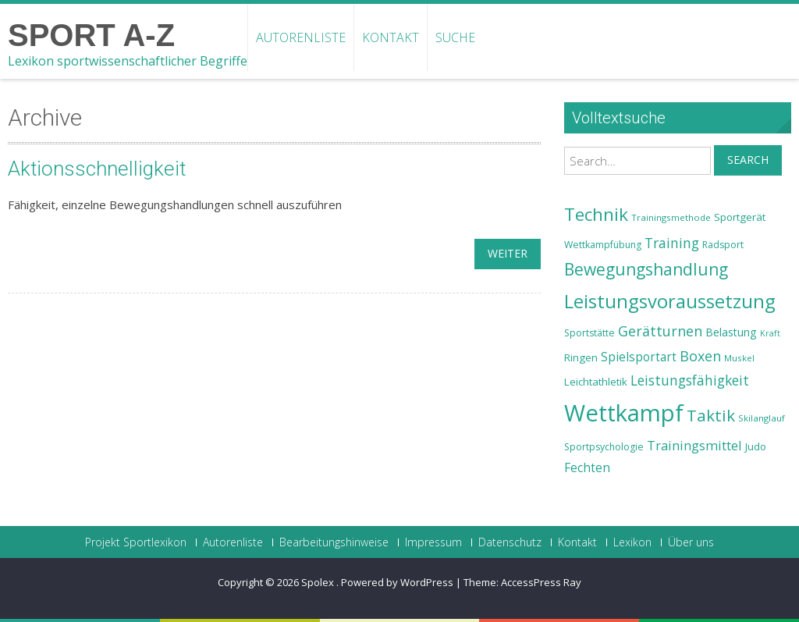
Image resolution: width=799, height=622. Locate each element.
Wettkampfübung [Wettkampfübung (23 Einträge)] (602, 244)
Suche (455, 37)
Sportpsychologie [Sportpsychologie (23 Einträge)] (604, 446)
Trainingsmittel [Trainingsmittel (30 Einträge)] (694, 445)
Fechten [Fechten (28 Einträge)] (587, 468)
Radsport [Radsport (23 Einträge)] (723, 244)
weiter (507, 253)
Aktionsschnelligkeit (97, 168)
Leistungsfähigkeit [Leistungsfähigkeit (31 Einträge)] (689, 380)
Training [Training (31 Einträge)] (672, 242)
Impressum (433, 542)
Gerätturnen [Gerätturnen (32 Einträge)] (660, 331)
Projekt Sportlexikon (135, 542)
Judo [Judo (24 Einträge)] (755, 446)
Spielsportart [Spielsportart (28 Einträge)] (638, 357)
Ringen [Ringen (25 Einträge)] (581, 357)
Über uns (691, 542)
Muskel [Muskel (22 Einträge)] (739, 358)
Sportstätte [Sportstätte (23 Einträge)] (589, 332)
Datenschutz (510, 542)
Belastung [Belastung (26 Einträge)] (731, 332)
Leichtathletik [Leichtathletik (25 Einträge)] (595, 382)
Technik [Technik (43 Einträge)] (596, 214)
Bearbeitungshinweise (334, 542)
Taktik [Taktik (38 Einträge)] (711, 415)
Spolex (318, 582)
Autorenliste (301, 37)
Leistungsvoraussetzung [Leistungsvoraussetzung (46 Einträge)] (670, 301)
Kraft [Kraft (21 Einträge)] (770, 333)
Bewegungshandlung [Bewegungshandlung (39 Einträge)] (646, 269)
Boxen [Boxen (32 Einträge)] (700, 356)
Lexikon (632, 542)
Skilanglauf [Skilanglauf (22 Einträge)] (761, 418)
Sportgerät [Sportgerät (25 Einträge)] (739, 217)
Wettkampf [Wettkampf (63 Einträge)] (624, 412)
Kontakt (390, 37)
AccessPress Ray (541, 582)
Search (748, 159)
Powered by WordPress (397, 582)
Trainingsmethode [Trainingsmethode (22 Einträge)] (671, 217)
